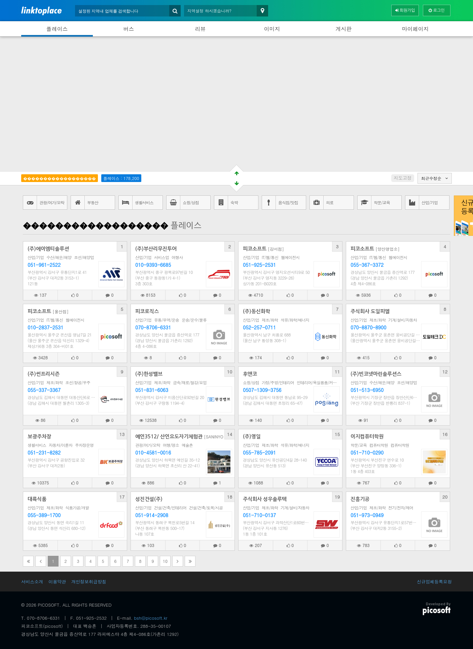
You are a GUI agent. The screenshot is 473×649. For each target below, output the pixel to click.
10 (229, 371)
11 (337, 371)
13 (122, 434)
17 (122, 497)
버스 (128, 29)
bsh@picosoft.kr (150, 618)
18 (229, 497)
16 (445, 434)
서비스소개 (32, 581)
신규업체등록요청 (434, 581)
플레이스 (57, 29)
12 (445, 371)
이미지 (272, 29)
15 (337, 434)
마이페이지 (415, 29)
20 (445, 497)
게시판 (344, 29)
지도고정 (402, 178)
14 (229, 434)
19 (337, 497)
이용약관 (57, 581)
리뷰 (200, 29)
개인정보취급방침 (88, 581)
